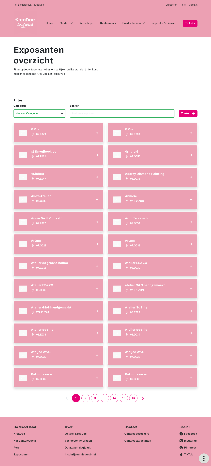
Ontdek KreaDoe (76, 433)
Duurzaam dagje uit (78, 447)
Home (49, 23)
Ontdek (65, 23)
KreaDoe (39, 4)
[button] (58, 132)
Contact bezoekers (136, 433)
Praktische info (132, 23)
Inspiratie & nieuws (163, 23)
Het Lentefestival (23, 4)
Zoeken (74, 105)
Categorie (20, 105)
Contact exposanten (137, 440)
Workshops (86, 23)
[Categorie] (40, 113)
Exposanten (21, 454)
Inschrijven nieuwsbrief (80, 454)
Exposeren (171, 4)
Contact (193, 4)
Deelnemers (108, 23)
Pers (183, 4)
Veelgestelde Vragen (78, 440)
